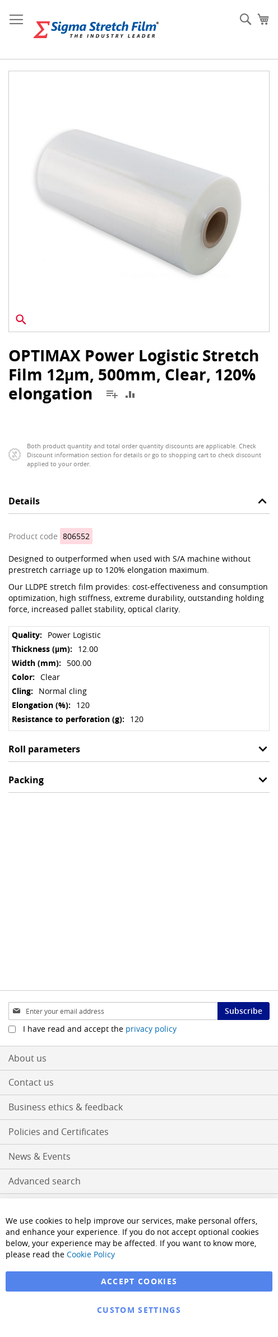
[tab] (139, 504)
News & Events (39, 1156)
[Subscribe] (243, 1011)
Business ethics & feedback (65, 1107)
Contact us (31, 1082)
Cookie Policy (91, 1254)
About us (27, 1058)
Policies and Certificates (58, 1131)
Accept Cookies (139, 1281)
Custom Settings (139, 1309)
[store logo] (96, 30)
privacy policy (151, 1028)
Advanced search (44, 1181)
